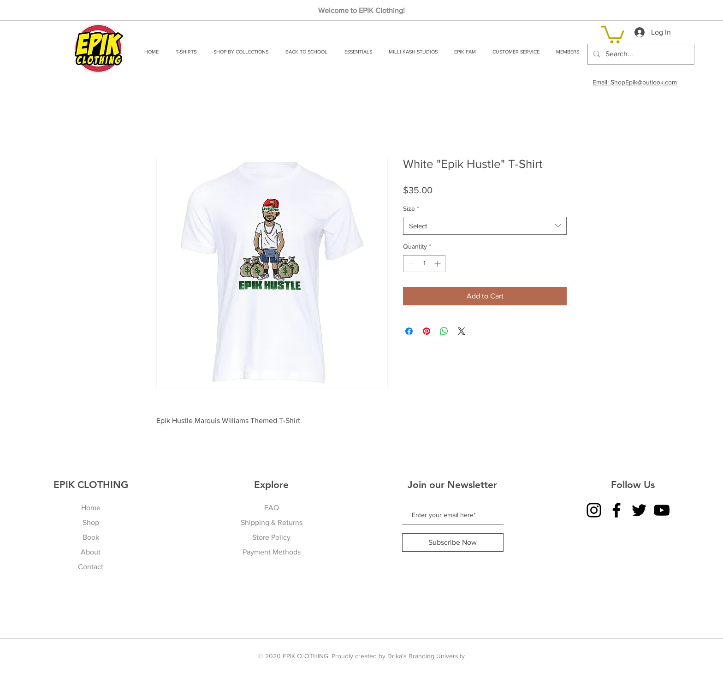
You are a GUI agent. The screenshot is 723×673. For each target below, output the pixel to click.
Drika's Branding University (426, 656)
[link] (612, 33)
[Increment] (438, 264)
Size (411, 208)
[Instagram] (594, 510)
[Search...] (640, 54)
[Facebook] (616, 510)
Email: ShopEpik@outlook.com (635, 82)
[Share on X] (461, 331)
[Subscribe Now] (453, 542)
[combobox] (485, 226)
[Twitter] (639, 510)
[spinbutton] (424, 264)
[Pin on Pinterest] (426, 331)
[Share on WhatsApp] (444, 331)
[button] (186, 52)
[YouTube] (661, 510)
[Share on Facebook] (409, 331)
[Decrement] (410, 264)
